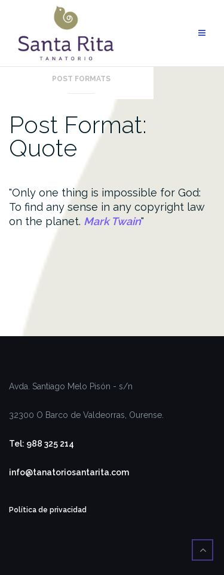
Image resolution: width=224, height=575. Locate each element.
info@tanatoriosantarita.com (69, 472)
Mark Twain (112, 221)
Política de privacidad (48, 510)
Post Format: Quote (78, 136)
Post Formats (81, 79)
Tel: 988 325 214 (41, 443)
